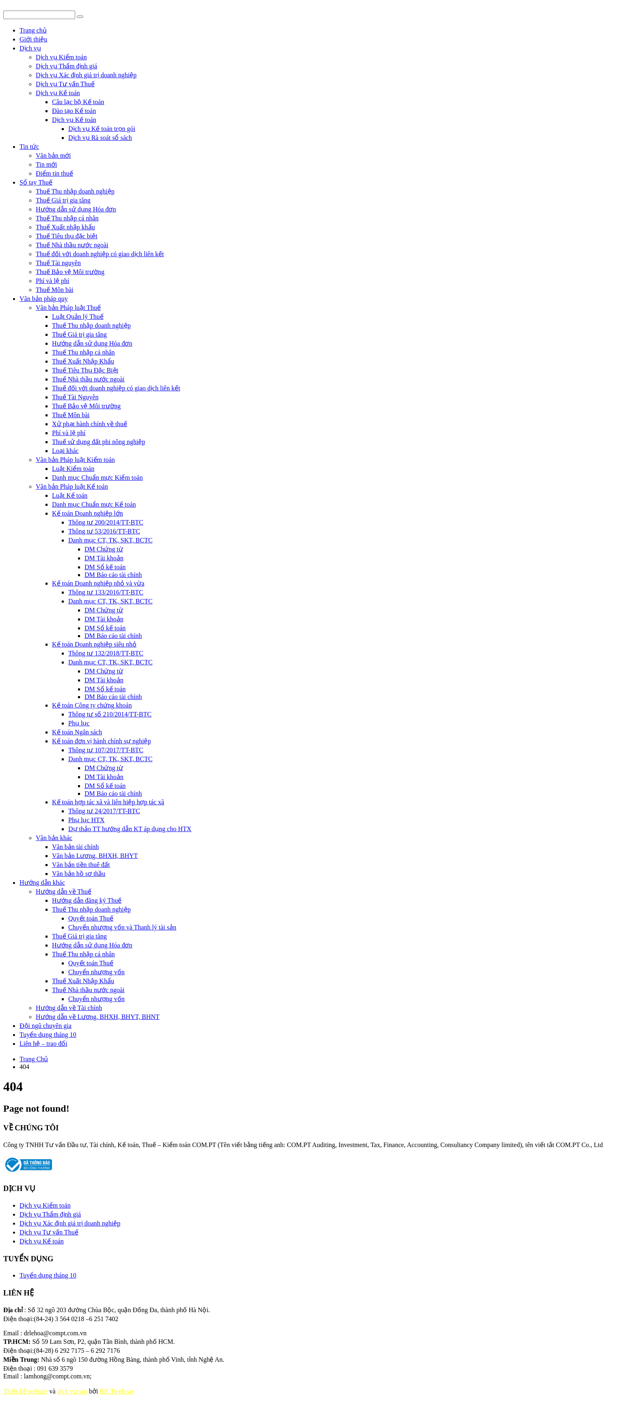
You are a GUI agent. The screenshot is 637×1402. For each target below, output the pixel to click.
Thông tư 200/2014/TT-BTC (105, 522)
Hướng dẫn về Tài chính (69, 1007)
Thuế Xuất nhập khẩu (65, 227)
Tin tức (29, 146)
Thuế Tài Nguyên (75, 397)
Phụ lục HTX (86, 819)
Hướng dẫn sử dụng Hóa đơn (76, 209)
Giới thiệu (33, 39)
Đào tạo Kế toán (74, 110)
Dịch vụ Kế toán (58, 92)
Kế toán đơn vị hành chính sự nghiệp (101, 741)
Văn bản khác (54, 837)
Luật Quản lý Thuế (78, 316)
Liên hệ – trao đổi (43, 1043)
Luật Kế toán (69, 495)
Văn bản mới (53, 155)
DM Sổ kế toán (105, 567)
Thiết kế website (25, 1391)
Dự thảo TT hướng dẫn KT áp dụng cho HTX (129, 828)
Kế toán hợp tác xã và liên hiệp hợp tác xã (108, 802)
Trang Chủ (34, 1059)
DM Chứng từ (103, 549)
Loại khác (65, 450)
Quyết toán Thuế (90, 918)
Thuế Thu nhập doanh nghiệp (75, 191)
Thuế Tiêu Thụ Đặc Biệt (85, 370)
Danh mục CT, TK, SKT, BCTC (110, 540)
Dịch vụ (30, 48)
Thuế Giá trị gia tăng (63, 200)
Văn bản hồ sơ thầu (78, 873)
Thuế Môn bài (55, 289)
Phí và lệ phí (52, 280)
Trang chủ (33, 30)
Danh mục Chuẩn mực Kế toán (94, 504)
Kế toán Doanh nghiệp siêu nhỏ (94, 644)
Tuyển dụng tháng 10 (48, 1034)
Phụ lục (78, 723)
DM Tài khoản (104, 558)
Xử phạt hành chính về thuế (89, 423)
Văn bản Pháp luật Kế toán (72, 486)
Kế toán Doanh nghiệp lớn (87, 513)
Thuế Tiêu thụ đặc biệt (67, 236)
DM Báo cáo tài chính (113, 574)
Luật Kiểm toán (73, 468)
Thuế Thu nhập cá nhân (67, 218)
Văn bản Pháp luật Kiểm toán (75, 459)
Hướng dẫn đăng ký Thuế (86, 900)
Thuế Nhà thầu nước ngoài (72, 245)
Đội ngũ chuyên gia (46, 1025)
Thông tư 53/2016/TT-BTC (104, 531)
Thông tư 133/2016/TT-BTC (105, 592)
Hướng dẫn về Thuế (63, 891)
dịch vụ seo (72, 1391)
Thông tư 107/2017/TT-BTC (105, 750)
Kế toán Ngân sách (77, 732)
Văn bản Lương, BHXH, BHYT (95, 855)
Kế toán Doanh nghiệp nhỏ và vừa (98, 583)
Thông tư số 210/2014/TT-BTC (110, 714)
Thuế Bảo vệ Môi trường (70, 271)
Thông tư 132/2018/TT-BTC (105, 653)
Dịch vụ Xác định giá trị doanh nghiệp (86, 75)
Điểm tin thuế (54, 173)
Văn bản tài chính (75, 846)
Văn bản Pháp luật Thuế (68, 307)
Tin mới (46, 164)
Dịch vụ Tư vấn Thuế (65, 84)
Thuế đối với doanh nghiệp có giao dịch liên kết (100, 253)
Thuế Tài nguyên (58, 262)
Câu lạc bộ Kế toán (78, 101)
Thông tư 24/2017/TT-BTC (104, 811)
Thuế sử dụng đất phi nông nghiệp (98, 441)
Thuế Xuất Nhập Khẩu (83, 361)
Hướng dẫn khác (42, 882)
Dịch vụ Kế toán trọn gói (101, 128)
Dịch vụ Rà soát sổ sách (100, 137)
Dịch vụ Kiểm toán (61, 57)
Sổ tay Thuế (36, 182)
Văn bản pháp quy (44, 298)
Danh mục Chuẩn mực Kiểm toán (97, 477)
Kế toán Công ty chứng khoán (92, 705)
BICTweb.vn (116, 1391)
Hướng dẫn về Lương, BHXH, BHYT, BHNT (98, 1016)
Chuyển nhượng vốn (96, 972)
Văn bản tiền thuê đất (81, 864)
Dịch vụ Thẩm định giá (66, 66)
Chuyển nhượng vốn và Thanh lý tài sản (122, 927)
